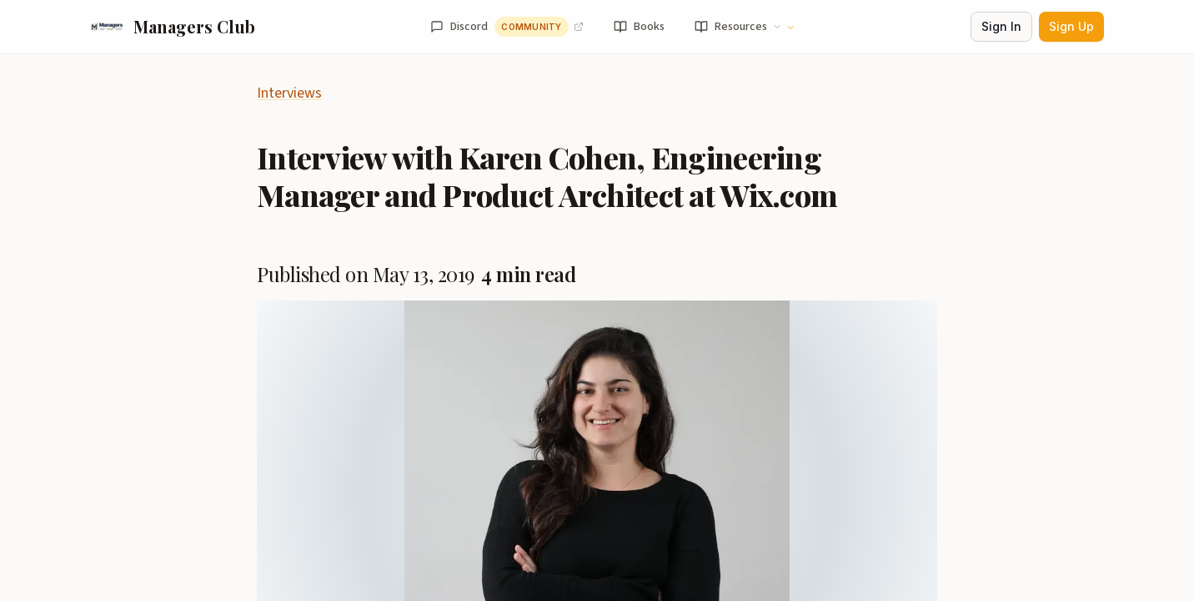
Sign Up (1071, 26)
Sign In (1001, 26)
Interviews (289, 93)
